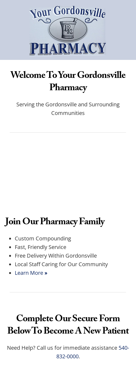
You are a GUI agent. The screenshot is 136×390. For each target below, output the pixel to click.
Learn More (31, 272)
